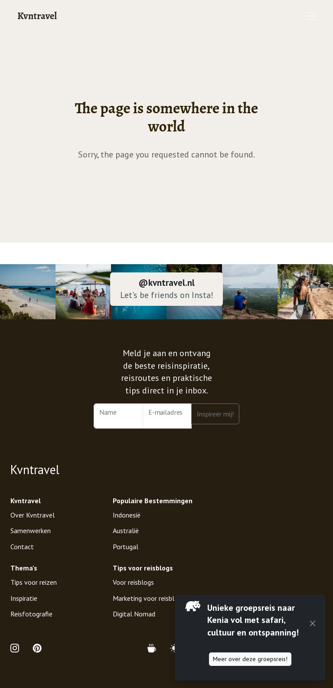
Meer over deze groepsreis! (250, 659)
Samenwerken (30, 530)
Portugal (125, 546)
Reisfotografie (31, 613)
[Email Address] (167, 416)
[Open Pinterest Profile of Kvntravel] (37, 648)
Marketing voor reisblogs (149, 598)
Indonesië (126, 515)
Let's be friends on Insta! (166, 295)
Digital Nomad (134, 613)
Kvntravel (37, 16)
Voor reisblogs (133, 582)
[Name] (118, 416)
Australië (126, 530)
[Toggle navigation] (310, 16)
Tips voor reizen (33, 582)
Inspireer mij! (215, 414)
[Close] (312, 623)
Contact (22, 546)
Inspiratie (23, 598)
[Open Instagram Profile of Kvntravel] (18, 648)
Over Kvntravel (32, 515)
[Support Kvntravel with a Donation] (155, 648)
